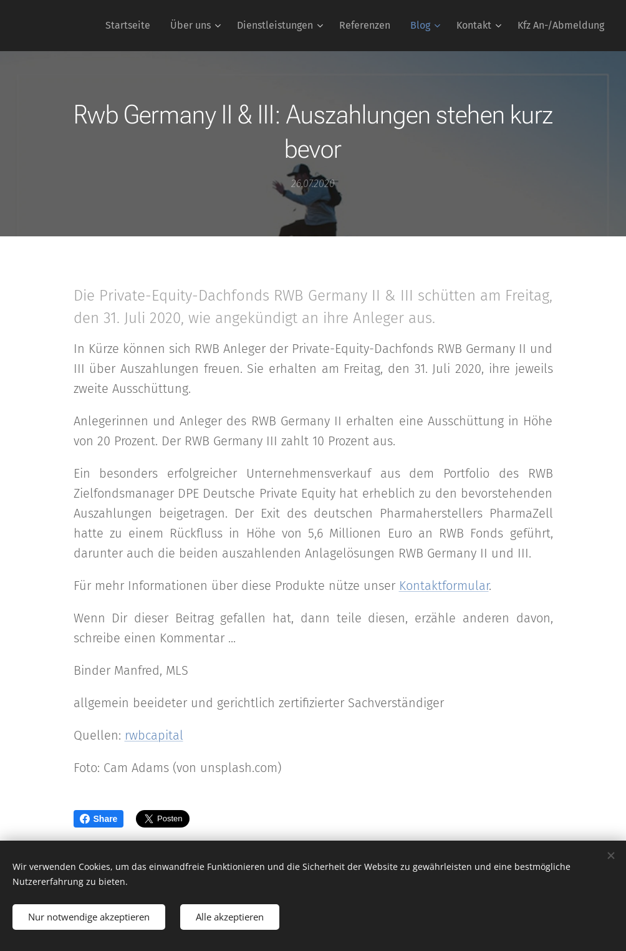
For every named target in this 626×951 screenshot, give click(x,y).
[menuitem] (131, 25)
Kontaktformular (444, 585)
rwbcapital (154, 735)
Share (99, 819)
